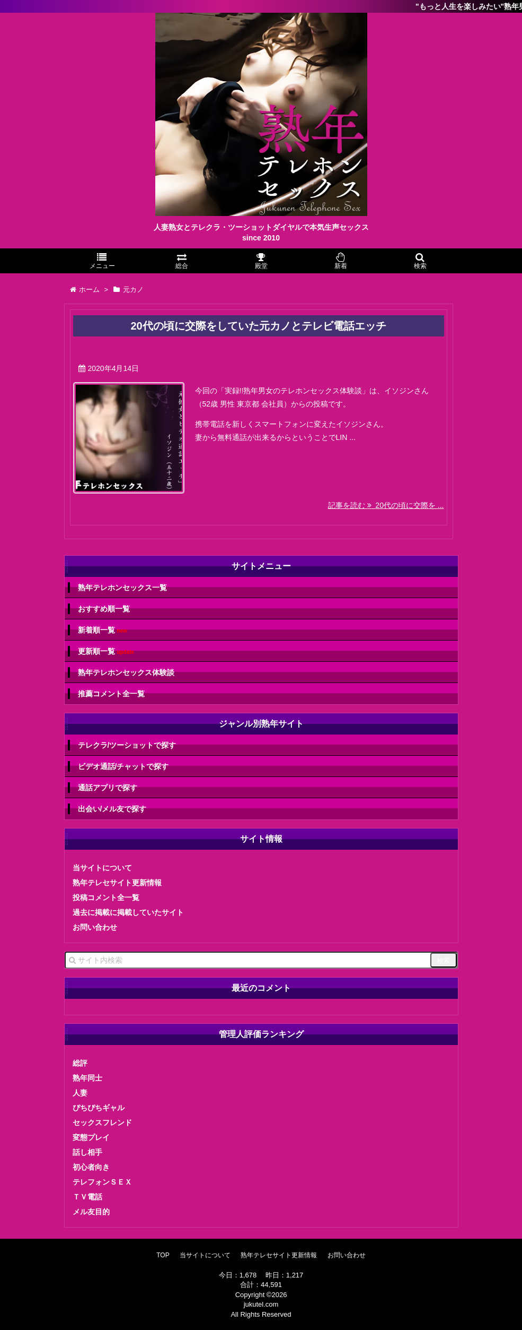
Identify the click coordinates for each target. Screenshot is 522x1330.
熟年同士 (87, 1078)
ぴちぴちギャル (99, 1107)
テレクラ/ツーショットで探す (127, 745)
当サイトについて (102, 867)
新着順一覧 (102, 630)
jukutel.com (261, 1304)
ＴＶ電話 (87, 1197)
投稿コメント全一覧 (106, 897)
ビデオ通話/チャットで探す (123, 766)
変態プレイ (91, 1137)
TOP (162, 1255)
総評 (80, 1063)
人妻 (80, 1093)
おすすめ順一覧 (104, 608)
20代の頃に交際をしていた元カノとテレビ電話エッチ (258, 326)
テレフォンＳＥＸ (102, 1182)
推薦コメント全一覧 (111, 693)
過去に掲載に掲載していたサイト (128, 912)
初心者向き (91, 1167)
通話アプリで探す (107, 787)
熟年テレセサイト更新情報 (117, 882)
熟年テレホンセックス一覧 (122, 587)
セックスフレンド (102, 1122)
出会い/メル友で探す (112, 809)
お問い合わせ (95, 927)
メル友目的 (91, 1211)
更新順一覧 (106, 651)
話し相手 (87, 1152)
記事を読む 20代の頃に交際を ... (386, 505)
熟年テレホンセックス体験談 (126, 672)
